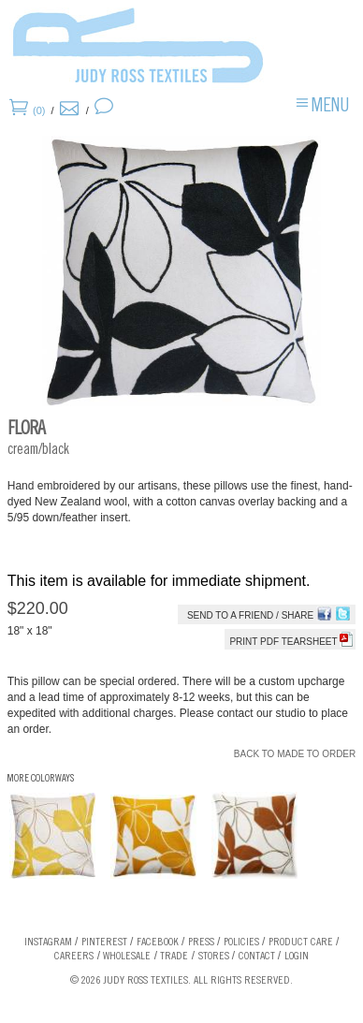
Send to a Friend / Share (250, 615)
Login (296, 956)
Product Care (301, 942)
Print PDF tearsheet (291, 641)
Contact (257, 956)
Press (201, 942)
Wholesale (127, 956)
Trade (174, 956)
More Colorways (40, 779)
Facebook (158, 942)
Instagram (48, 942)
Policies (241, 942)
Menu (330, 107)
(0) (39, 110)
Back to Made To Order (295, 754)
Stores (213, 956)
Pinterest (104, 942)
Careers (74, 956)
